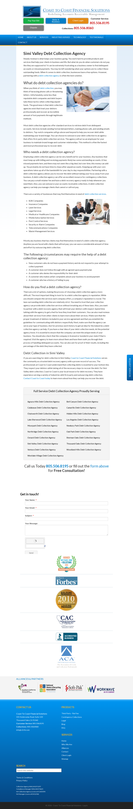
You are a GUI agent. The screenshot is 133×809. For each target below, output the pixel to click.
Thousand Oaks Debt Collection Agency (83, 443)
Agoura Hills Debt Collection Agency (43, 401)
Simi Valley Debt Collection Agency (42, 443)
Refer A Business (56, 21)
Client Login (78, 20)
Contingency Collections (72, 717)
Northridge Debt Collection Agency (43, 431)
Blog (63, 724)
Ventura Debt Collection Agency (41, 449)
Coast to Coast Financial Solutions (86, 358)
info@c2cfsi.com (23, 730)
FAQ (63, 728)
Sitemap (65, 759)
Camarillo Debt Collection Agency (81, 407)
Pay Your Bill (33, 20)
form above (99, 466)
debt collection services (95, 194)
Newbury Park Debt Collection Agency (83, 425)
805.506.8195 (57, 466)
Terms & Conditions (24, 777)
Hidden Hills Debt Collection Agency (82, 413)
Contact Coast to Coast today (36, 378)
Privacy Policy (21, 780)
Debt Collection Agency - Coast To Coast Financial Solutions (66, 12)
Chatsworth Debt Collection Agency (43, 413)
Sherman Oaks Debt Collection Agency (83, 437)
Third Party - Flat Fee (70, 713)
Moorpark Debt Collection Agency (42, 425)
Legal (64, 720)
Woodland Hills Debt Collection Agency (83, 449)
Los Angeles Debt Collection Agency (82, 419)
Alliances (65, 748)
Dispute (33, 27)
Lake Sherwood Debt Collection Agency (44, 419)
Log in (85, 805)
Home (64, 741)
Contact (65, 751)
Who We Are (67, 744)
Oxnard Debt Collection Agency (41, 437)
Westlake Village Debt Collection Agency (45, 455)
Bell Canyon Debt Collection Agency (82, 401)
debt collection (47, 88)
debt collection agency (49, 75)
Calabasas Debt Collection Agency (42, 407)
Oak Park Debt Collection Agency (81, 431)
